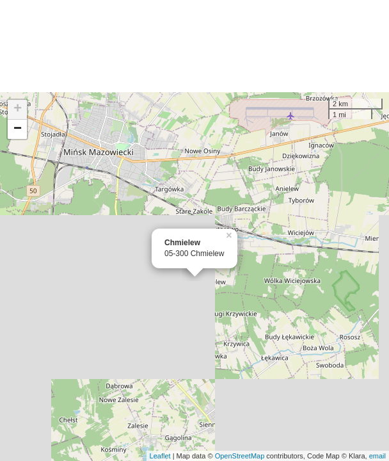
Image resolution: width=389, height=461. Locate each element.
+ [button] (17, 109)
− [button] (17, 129)
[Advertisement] (194, 46)
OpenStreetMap (240, 456)
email (377, 456)
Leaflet (160, 456)
